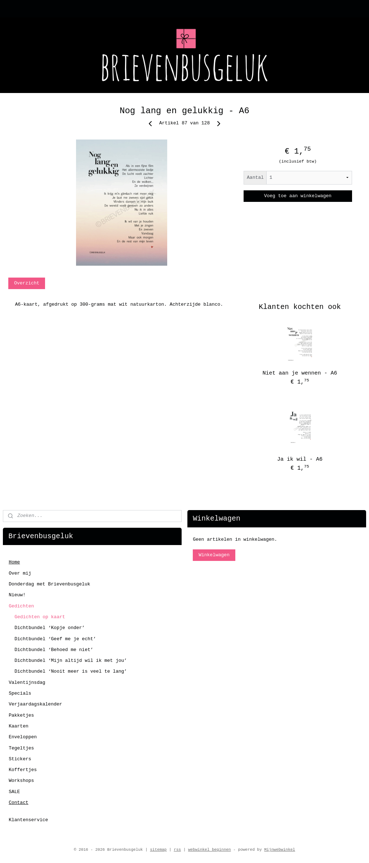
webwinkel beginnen (209, 849)
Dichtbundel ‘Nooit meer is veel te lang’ (70, 671)
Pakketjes (21, 715)
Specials (20, 693)
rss (177, 849)
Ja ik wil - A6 (300, 459)
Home (14, 562)
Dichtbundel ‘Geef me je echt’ (55, 639)
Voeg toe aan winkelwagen (298, 196)
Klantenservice (28, 820)
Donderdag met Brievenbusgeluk (49, 584)
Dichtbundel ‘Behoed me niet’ (53, 649)
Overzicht (26, 283)
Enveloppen (23, 737)
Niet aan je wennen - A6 (299, 373)
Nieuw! (17, 595)
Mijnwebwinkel (279, 849)
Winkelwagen (214, 555)
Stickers (20, 759)
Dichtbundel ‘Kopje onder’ (49, 627)
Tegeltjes (21, 748)
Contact (18, 802)
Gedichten (21, 606)
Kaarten (18, 726)
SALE (14, 792)
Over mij (20, 573)
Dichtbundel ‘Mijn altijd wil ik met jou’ (70, 660)
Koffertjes (23, 770)
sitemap (158, 849)
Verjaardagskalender (35, 704)
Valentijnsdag (27, 682)
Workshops (21, 780)
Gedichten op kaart (39, 617)
